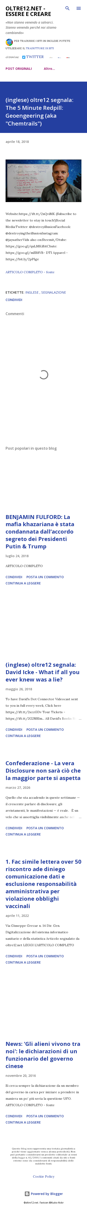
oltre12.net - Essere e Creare (28, 11)
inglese (32, 292)
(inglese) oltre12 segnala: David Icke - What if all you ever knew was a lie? (43, 672)
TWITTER (33, 56)
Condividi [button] (14, 300)
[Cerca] (67, 8)
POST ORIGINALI (19, 68)
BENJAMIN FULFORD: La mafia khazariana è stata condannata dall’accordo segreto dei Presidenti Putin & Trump (40, 531)
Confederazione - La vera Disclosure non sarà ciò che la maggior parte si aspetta (43, 770)
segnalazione (53, 292)
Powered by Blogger (43, 1194)
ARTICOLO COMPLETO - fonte (30, 272)
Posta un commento (45, 577)
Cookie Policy (43, 1176)
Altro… (49, 68)
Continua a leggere (23, 583)
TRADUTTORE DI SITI (40, 48)
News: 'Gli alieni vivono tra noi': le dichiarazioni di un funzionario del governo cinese (43, 1055)
